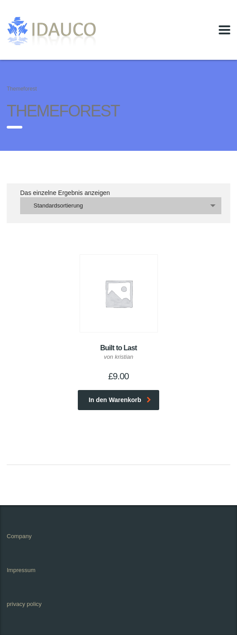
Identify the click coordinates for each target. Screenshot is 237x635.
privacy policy (24, 604)
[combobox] (120, 205)
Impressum (21, 570)
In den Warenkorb (120, 399)
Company (19, 536)
